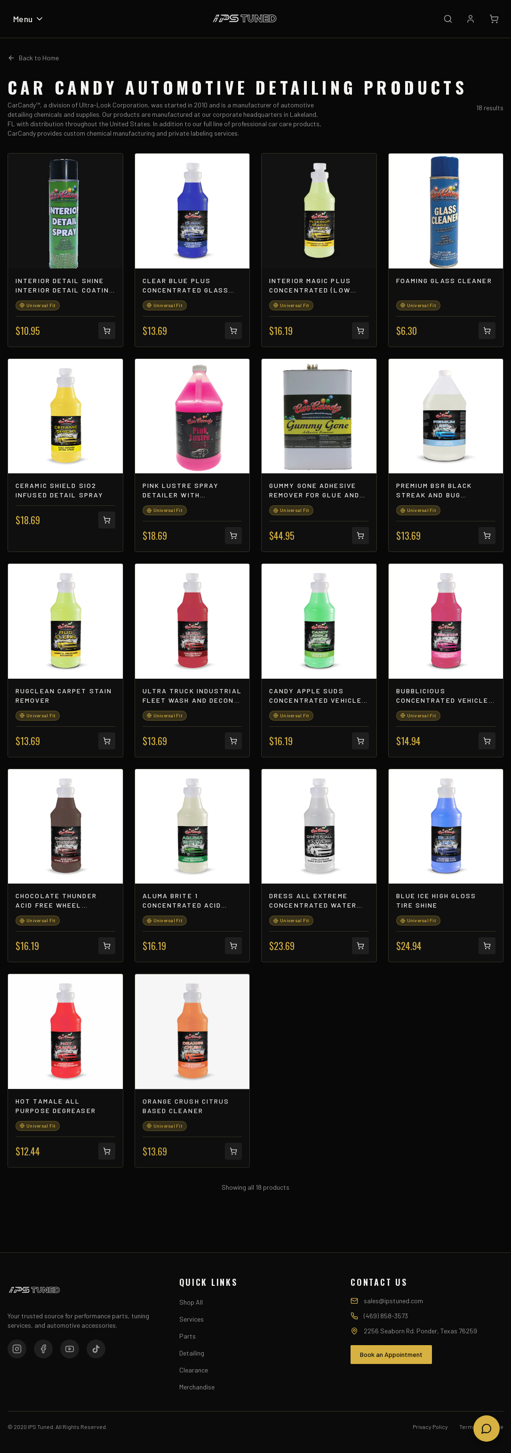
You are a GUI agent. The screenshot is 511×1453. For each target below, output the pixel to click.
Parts (187, 1336)
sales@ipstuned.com (393, 1301)
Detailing (191, 1353)
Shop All (191, 1302)
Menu (28, 19)
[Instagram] (17, 1348)
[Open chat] (486, 1428)
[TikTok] (96, 1348)
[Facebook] (43, 1348)
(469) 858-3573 (386, 1316)
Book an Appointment (391, 1354)
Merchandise (197, 1387)
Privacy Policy (430, 1426)
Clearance (193, 1370)
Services (191, 1319)
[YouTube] (69, 1348)
